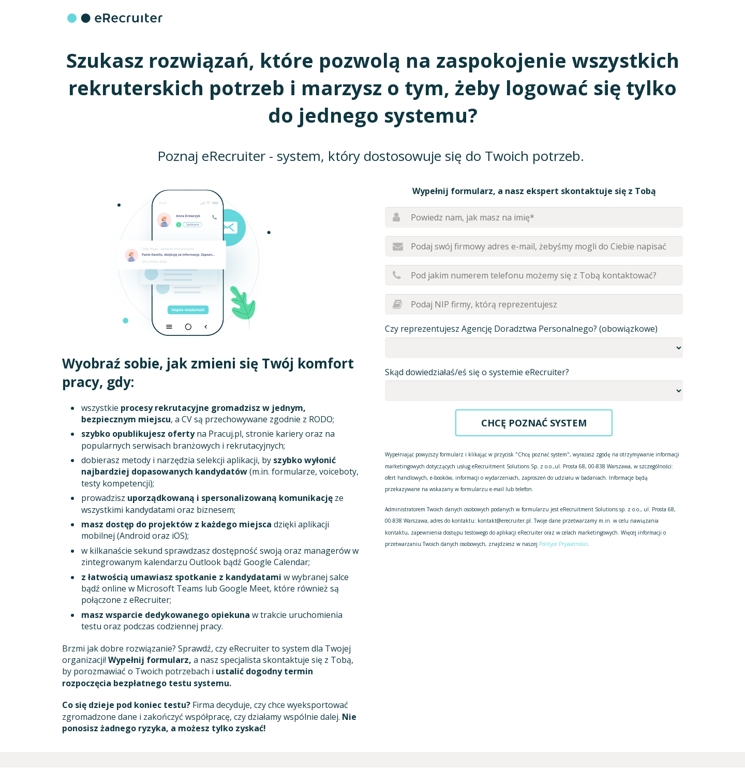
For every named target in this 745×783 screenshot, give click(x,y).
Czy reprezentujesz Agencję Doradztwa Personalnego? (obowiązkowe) (521, 328)
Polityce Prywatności (563, 544)
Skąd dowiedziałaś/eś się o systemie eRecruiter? (477, 372)
